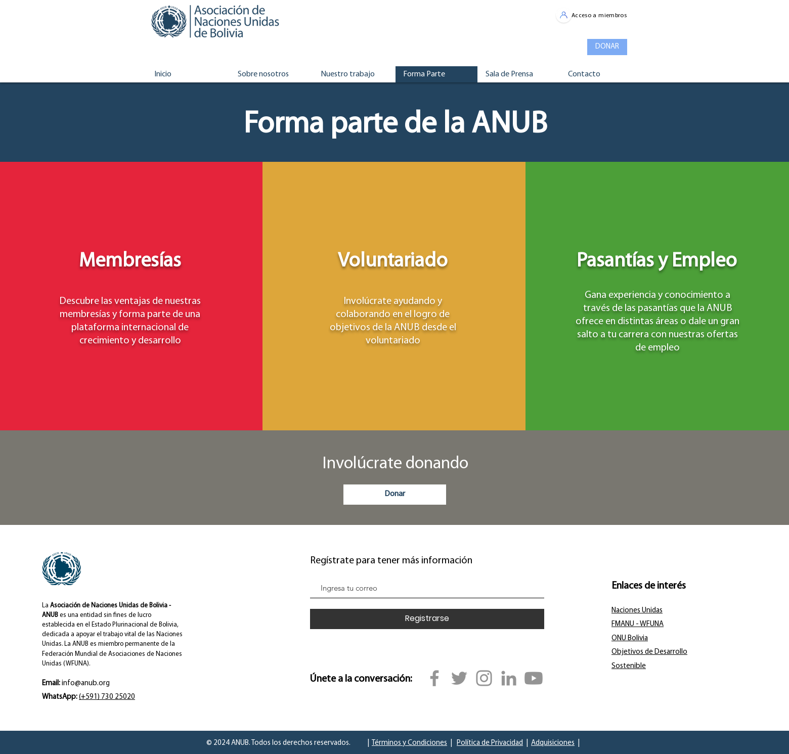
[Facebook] (434, 678)
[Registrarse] (427, 619)
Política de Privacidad (490, 743)
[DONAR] (607, 47)
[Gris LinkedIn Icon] (508, 678)
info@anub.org (86, 683)
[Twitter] (459, 678)
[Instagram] (484, 678)
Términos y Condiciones (409, 743)
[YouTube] (533, 678)
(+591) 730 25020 (107, 697)
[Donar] (394, 494)
